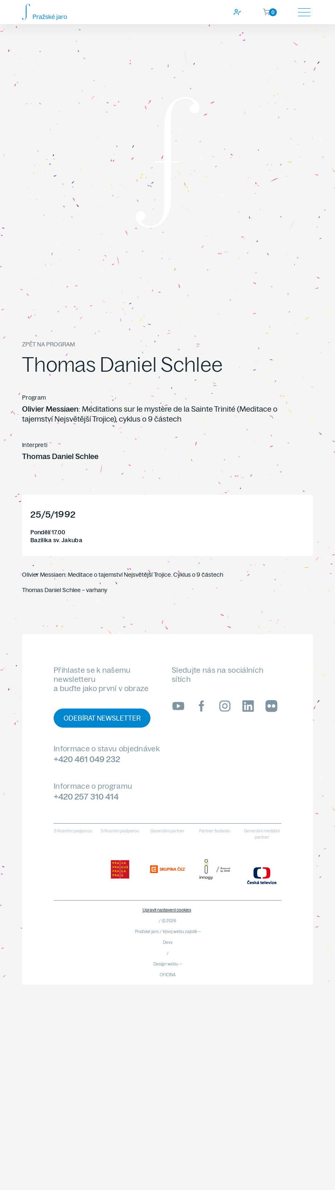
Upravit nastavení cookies (167, 910)
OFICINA (168, 975)
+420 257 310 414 (86, 796)
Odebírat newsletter (102, 718)
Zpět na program (48, 344)
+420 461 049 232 (87, 759)
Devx (167, 942)
